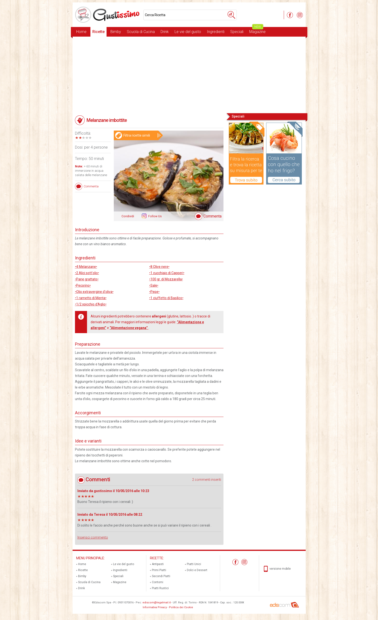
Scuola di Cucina (141, 31)
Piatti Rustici (160, 588)
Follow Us (155, 216)
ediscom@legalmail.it (156, 602)
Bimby (115, 31)
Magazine (257, 30)
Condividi (128, 216)
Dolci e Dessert (197, 570)
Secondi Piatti (161, 576)
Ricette (98, 31)
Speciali (236, 31)
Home (81, 31)
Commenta (212, 216)
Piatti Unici (194, 564)
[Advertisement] (189, 74)
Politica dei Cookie (181, 607)
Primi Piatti (159, 570)
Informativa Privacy (155, 607)
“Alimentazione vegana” (129, 328)
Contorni (157, 582)
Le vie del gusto (188, 31)
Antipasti (158, 564)
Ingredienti (215, 31)
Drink (165, 31)
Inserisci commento (92, 537)
